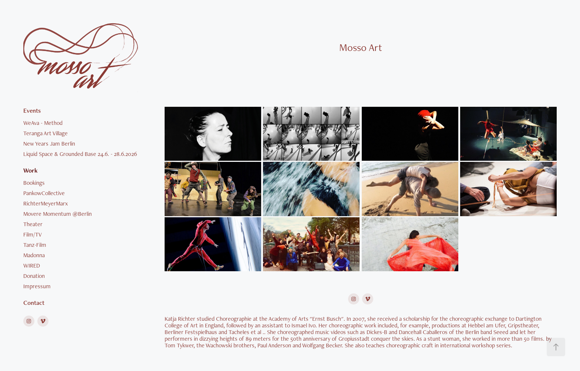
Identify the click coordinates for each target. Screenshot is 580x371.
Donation (34, 276)
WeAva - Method (43, 123)
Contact (33, 303)
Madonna (34, 255)
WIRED (31, 265)
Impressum (37, 286)
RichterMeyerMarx (45, 203)
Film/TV (32, 234)
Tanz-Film (34, 245)
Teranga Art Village (45, 133)
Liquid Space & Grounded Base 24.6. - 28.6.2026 (80, 154)
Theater (33, 224)
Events (32, 110)
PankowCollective (44, 193)
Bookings (34, 183)
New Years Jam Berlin (49, 143)
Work (30, 170)
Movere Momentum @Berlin (57, 214)
